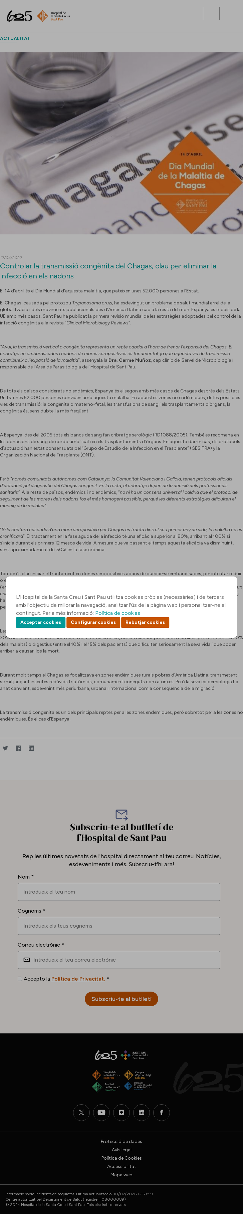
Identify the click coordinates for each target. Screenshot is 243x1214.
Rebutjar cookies (145, 622)
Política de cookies (117, 613)
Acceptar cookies (40, 622)
